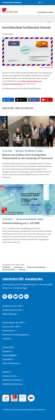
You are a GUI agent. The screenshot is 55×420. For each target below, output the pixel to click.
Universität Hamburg (12, 2)
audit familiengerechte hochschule (5, 398)
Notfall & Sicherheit (11, 380)
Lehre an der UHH (10, 326)
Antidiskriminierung (12, 384)
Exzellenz (6, 351)
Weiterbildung (9, 314)
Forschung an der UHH (13, 322)
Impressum (18, 267)
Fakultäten (7, 359)
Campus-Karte (9, 376)
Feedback (6, 267)
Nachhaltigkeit (9, 355)
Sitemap (22, 269)
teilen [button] (8, 100)
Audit (13, 396)
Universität (7, 347)
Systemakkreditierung (31, 396)
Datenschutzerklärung (36, 267)
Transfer (6, 338)
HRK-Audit (21, 397)
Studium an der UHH (12, 306)
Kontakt (6, 372)
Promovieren (8, 330)
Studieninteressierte (12, 310)
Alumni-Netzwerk (10, 363)
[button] (40, 2)
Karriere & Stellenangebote (15, 334)
